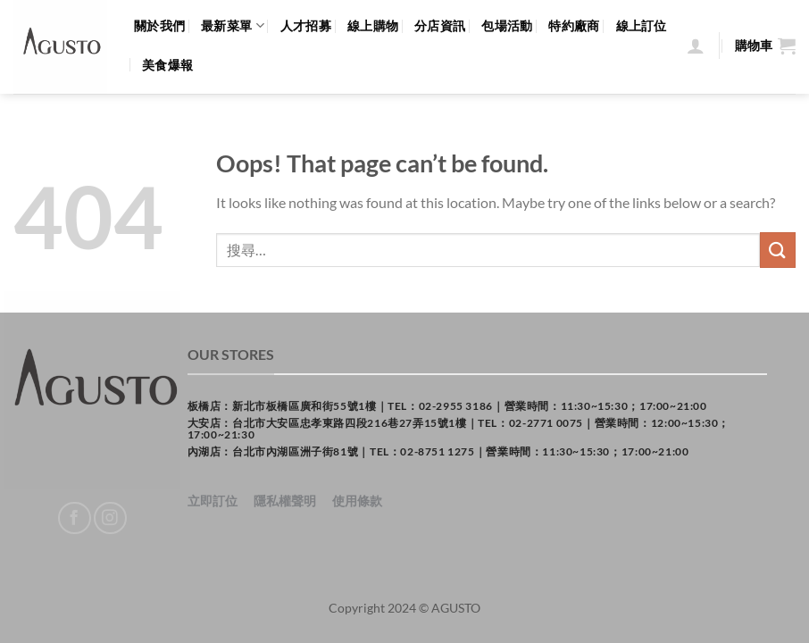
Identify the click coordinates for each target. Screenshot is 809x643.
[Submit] (778, 249)
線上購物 (372, 25)
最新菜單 (232, 25)
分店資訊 (439, 25)
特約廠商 (573, 25)
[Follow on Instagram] (110, 518)
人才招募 (305, 25)
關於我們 (159, 25)
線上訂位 (641, 25)
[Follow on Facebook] (74, 518)
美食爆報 (167, 64)
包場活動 (506, 25)
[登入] (696, 45)
